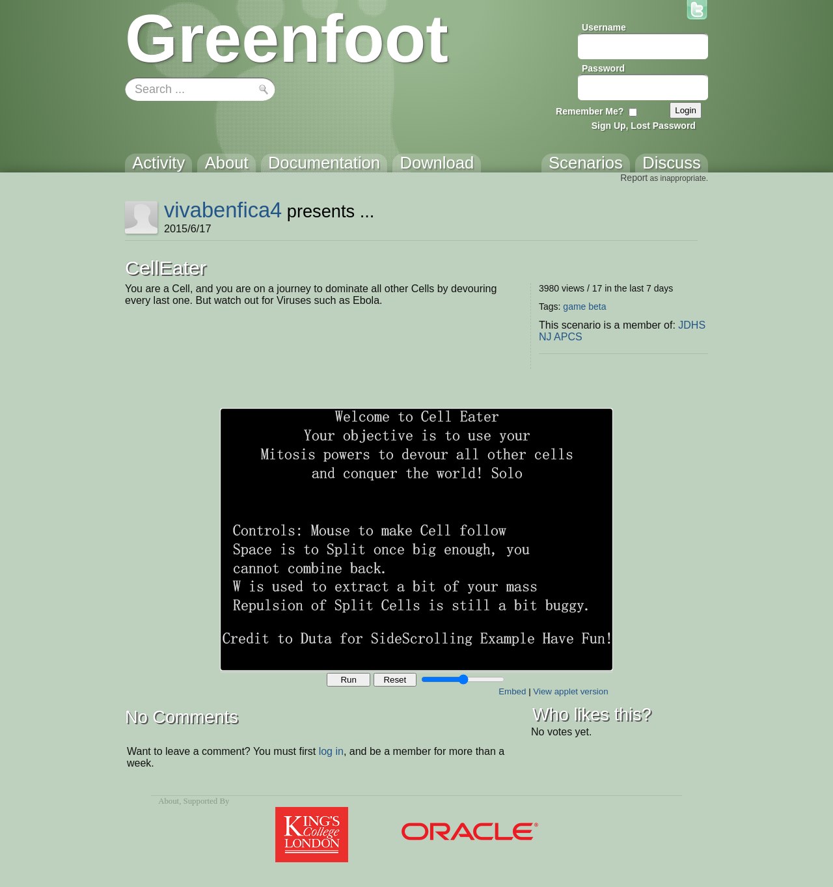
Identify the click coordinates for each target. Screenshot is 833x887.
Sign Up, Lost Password (644, 125)
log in (331, 751)
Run (348, 680)
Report (634, 177)
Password (603, 68)
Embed (512, 691)
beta (597, 306)
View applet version (570, 691)
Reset (394, 680)
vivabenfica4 (223, 210)
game (574, 306)
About (168, 801)
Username (604, 27)
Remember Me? (589, 111)
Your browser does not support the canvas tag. (416, 539)
